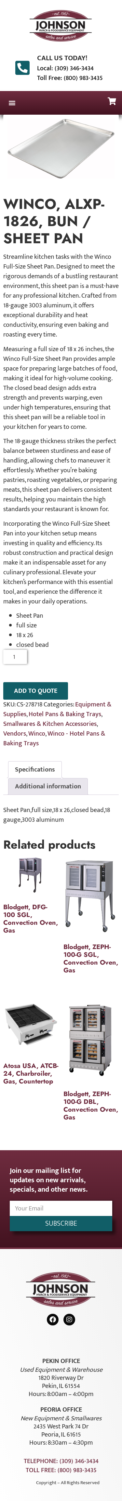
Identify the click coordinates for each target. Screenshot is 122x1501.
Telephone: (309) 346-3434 (61, 1461)
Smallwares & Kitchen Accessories (50, 723)
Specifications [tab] (35, 769)
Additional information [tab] (48, 786)
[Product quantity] (15, 657)
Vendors (14, 733)
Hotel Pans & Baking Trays (65, 714)
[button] (12, 102)
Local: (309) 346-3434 (65, 68)
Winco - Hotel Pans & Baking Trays (54, 738)
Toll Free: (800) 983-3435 (70, 78)
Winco (36, 733)
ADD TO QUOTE (35, 690)
